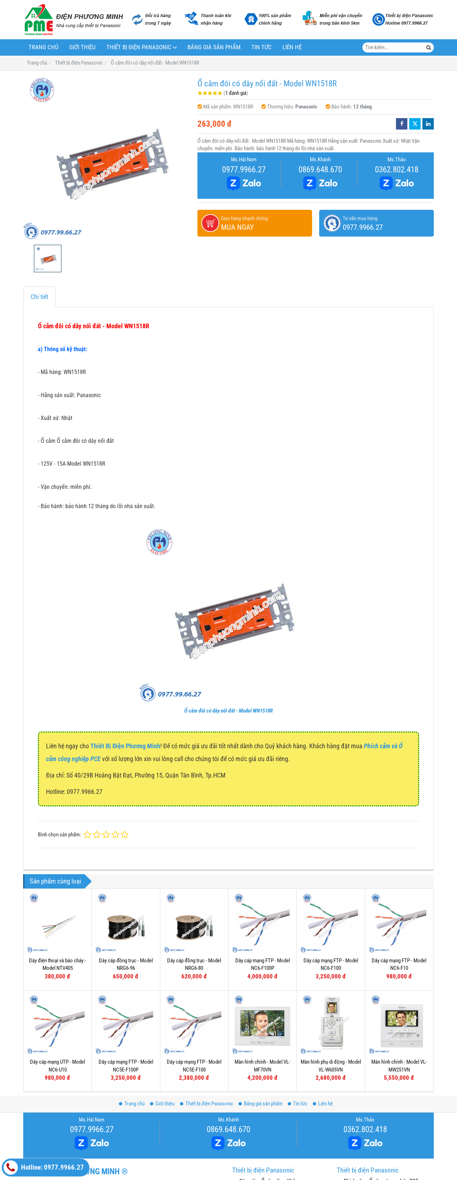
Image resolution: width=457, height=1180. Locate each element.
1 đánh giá (235, 93)
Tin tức (261, 47)
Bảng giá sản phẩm (214, 47)
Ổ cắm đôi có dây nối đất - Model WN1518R (228, 711)
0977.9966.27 (244, 169)
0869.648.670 (320, 169)
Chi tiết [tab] (39, 296)
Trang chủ (44, 47)
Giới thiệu (82, 47)
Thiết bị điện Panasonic (138, 47)
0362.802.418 (396, 169)
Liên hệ (292, 47)
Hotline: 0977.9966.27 (44, 1167)
